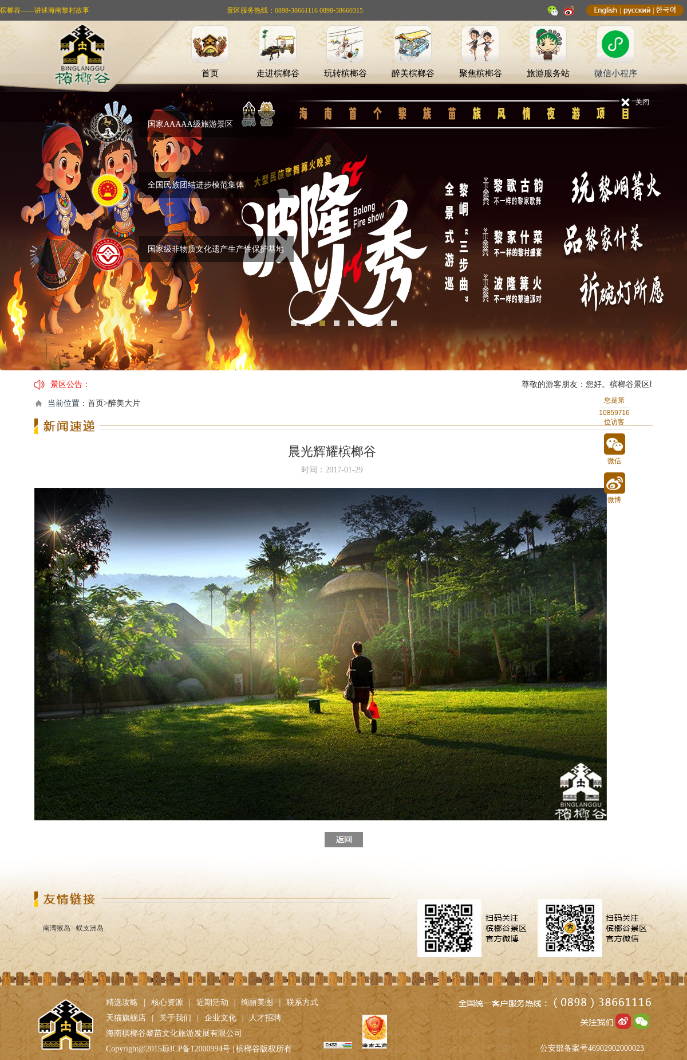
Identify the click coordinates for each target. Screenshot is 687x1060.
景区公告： (70, 384)
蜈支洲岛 (90, 928)
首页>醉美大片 (114, 403)
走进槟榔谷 (277, 73)
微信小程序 (615, 73)
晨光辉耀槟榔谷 (332, 451)
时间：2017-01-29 (331, 470)
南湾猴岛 (56, 928)
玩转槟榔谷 (345, 73)
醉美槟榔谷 (413, 73)
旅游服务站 (548, 73)
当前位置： (68, 403)
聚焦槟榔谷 (480, 73)
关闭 (642, 102)
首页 (210, 73)
